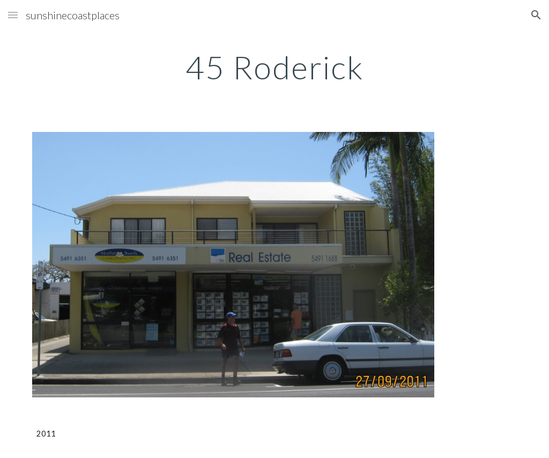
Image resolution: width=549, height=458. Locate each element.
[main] (274, 67)
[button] (13, 14)
